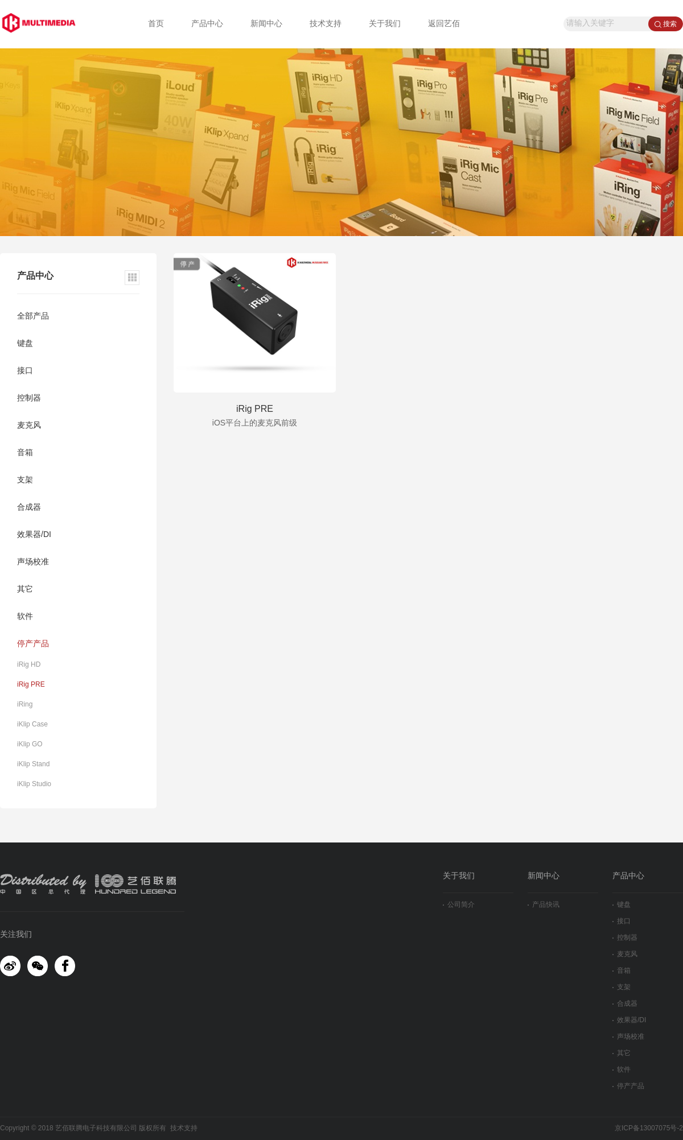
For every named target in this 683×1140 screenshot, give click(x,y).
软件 (25, 617)
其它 (25, 589)
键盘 (25, 344)
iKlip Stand (33, 764)
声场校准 (33, 562)
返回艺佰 (444, 24)
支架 (25, 480)
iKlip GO (30, 744)
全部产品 (33, 316)
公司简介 (459, 904)
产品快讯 (543, 904)
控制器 (29, 398)
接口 (25, 371)
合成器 (29, 507)
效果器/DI (34, 535)
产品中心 (207, 24)
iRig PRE (31, 684)
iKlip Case (32, 724)
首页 (156, 24)
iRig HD (28, 664)
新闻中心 (266, 24)
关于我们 (385, 24)
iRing (24, 704)
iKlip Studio (34, 784)
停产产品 (33, 644)
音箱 (25, 453)
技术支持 (326, 24)
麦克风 (29, 426)
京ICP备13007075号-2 (649, 1128)
